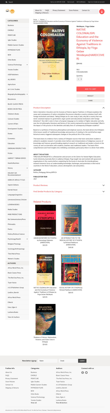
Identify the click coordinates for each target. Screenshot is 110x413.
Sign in (90, 2)
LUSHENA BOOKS (13, 205)
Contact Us (86, 10)
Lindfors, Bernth (13, 292)
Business (11, 25)
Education (11, 143)
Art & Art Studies (14, 89)
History (10, 168)
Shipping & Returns (42, 13)
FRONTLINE (12, 35)
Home (35, 19)
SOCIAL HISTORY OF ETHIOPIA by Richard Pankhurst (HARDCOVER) (70, 289)
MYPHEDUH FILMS (14, 50)
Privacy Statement (59, 10)
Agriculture (12, 84)
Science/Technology (15, 65)
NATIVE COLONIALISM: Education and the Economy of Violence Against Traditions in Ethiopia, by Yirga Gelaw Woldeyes (45, 291)
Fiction (10, 153)
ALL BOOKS (11, 79)
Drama (10, 134)
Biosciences (12, 99)
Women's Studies (13, 259)
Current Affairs (13, 124)
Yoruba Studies (13, 70)
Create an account (99, 2)
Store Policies (73, 10)
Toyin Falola (12, 283)
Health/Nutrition (13, 163)
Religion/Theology (14, 244)
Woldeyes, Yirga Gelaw (85, 26)
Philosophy (11, 224)
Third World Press (14, 254)
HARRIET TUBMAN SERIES (17, 158)
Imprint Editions (13, 185)
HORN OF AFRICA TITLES (16, 180)
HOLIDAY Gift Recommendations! (14, 174)
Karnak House (12, 190)
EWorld (10, 302)
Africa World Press (14, 297)
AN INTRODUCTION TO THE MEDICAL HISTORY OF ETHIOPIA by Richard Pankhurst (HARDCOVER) (71, 241)
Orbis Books (12, 60)
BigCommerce (57, 410)
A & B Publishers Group (16, 288)
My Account (70, 2)
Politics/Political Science (16, 234)
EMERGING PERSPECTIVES (17, 148)
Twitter (86, 372)
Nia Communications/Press (17, 219)
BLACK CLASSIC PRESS (15, 104)
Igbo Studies (12, 40)
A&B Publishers (13, 75)
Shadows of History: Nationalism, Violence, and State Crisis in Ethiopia (45, 339)
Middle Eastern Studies (16, 45)
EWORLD (11, 30)
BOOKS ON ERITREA (15, 109)
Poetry (10, 229)
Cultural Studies (13, 119)
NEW (9, 55)
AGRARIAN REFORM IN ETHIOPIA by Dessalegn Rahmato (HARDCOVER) (45, 240)
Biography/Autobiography (16, 94)
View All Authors (14, 317)
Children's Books (13, 114)
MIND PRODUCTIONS (15, 214)
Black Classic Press (14, 273)
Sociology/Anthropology (16, 249)
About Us (38, 10)
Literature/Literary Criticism (17, 200)
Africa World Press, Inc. (16, 268)
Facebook (82, 372)
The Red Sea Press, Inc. (16, 278)
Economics (11, 138)
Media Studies (13, 209)
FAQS (47, 10)
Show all (34, 403)
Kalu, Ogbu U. (12, 307)
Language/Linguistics (15, 195)
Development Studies (15, 129)
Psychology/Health (14, 239)
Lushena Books (13, 312)
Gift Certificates (81, 2)
